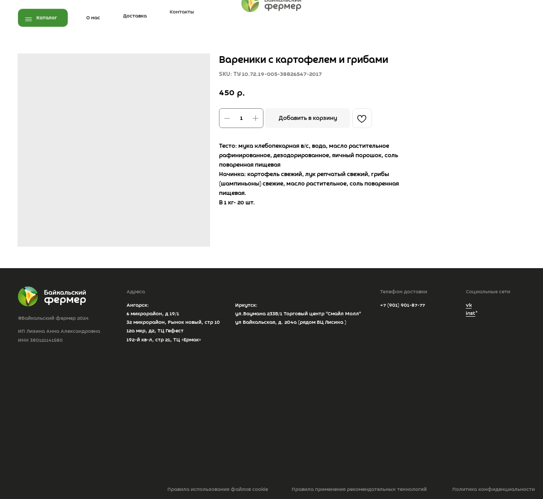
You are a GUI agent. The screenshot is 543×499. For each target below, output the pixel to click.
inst (470, 313)
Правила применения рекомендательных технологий (359, 489)
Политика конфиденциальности (493, 489)
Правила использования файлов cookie (217, 489)
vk (469, 305)
